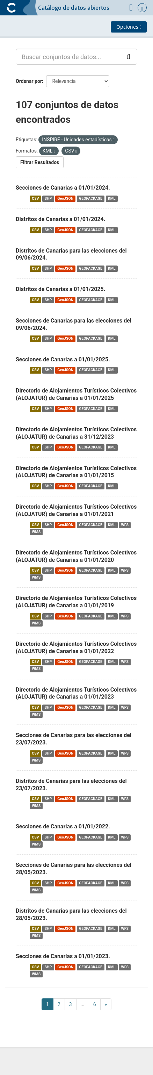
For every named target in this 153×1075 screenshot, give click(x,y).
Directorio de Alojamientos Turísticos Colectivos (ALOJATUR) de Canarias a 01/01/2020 (76, 556)
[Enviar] (129, 57)
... (83, 1004)
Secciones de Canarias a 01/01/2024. (63, 187)
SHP (48, 198)
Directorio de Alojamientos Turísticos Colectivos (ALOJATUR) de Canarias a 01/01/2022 (76, 648)
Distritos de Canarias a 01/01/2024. (60, 219)
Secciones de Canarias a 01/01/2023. (63, 956)
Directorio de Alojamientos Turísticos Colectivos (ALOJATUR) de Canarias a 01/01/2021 (76, 510)
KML (112, 198)
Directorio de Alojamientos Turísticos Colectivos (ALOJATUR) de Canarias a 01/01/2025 (76, 394)
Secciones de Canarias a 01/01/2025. (63, 359)
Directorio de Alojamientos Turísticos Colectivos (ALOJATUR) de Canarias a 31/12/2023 (76, 433)
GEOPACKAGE (90, 198)
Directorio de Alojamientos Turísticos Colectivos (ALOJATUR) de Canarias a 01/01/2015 (76, 472)
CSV (35, 198)
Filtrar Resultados (39, 162)
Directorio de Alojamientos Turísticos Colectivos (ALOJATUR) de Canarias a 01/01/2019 (76, 602)
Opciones (128, 26)
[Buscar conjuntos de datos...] (68, 57)
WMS (36, 532)
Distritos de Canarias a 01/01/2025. (60, 289)
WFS (125, 525)
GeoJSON (65, 198)
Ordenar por (29, 81)
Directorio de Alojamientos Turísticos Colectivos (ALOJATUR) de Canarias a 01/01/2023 (76, 693)
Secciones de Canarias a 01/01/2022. (63, 826)
